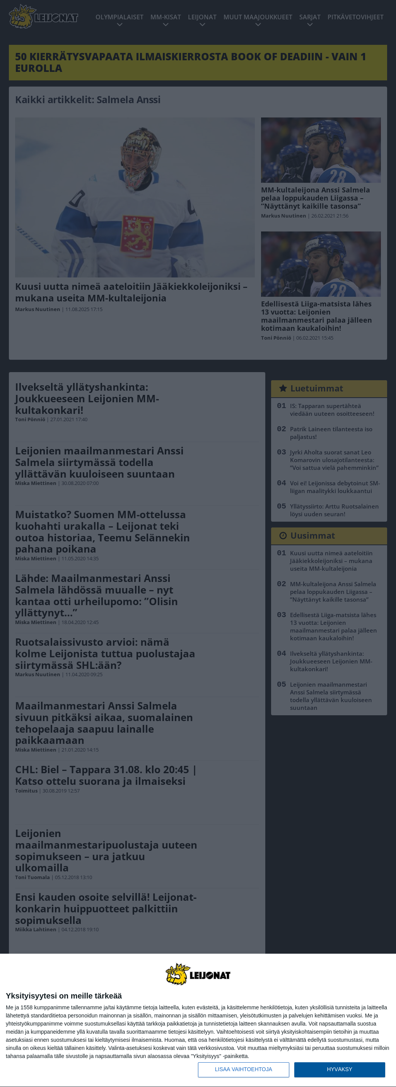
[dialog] (198, 1020)
